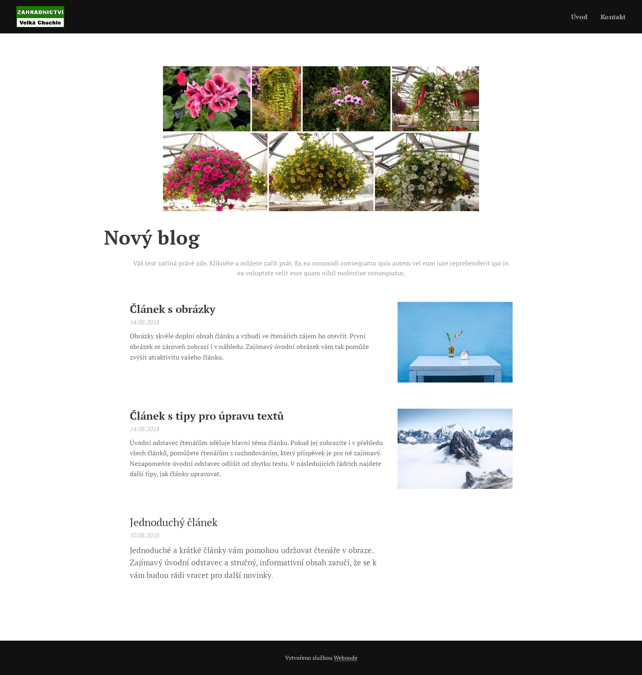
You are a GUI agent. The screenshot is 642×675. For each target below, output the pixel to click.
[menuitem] (579, 17)
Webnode (345, 658)
